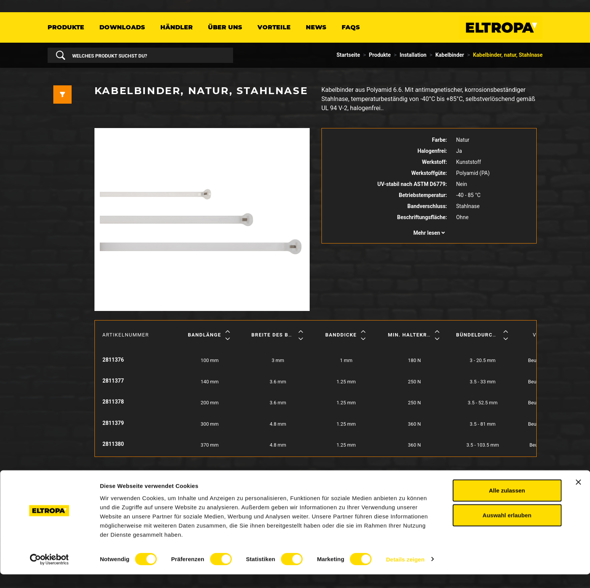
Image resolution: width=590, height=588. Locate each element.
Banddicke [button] (341, 335)
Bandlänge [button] (204, 335)
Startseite (348, 55)
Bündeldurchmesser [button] (487, 335)
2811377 (113, 381)
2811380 (113, 444)
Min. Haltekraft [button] (412, 335)
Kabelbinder (449, 55)
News (316, 27)
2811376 (113, 360)
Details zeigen (405, 573)
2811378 (113, 402)
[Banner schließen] (578, 495)
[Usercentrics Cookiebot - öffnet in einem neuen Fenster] (49, 573)
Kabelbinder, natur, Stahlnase (508, 55)
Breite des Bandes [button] (279, 335)
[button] (429, 233)
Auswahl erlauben (507, 529)
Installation (413, 55)
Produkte (66, 27)
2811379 (113, 423)
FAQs (351, 27)
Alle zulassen (507, 504)
